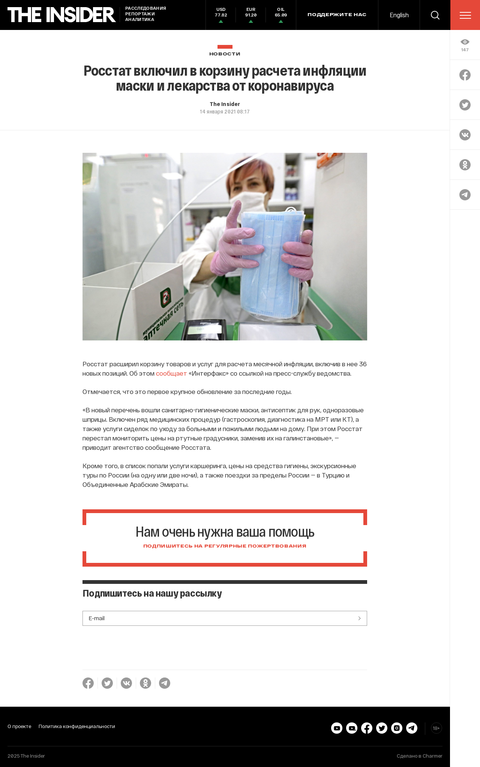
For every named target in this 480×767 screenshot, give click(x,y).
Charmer (432, 756)
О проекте (19, 726)
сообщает (171, 373)
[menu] (465, 15)
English (399, 14)
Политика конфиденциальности (77, 726)
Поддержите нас (337, 15)
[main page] (62, 14)
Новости (225, 54)
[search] (435, 15)
